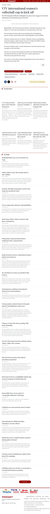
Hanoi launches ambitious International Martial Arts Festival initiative (14, 290)
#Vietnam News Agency (10, 77)
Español (37, 1)
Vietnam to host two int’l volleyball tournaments (9, 134)
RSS (43, 496)
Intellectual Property (30, 496)
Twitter (8, 81)
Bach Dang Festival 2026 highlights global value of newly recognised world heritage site (16, 378)
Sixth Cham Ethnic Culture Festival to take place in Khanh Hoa (15, 220)
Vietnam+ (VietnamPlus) (12, 1)
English (29, 1)
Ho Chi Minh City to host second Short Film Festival (15, 274)
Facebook (5, 81)
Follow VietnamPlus (34, 81)
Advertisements (43, 498)
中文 (40, 1)
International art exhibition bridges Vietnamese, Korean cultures (13, 422)
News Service (36, 498)
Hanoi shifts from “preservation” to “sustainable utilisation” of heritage (13, 394)
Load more (25, 482)
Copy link (15, 81)
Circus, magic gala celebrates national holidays (16, 205)
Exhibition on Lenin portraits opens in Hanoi (16, 407)
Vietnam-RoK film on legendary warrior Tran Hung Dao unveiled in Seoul (16, 190)
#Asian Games (23, 74)
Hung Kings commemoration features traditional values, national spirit (14, 240)
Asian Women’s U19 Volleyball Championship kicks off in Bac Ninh (40, 134)
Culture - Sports (6, 5)
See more (6, 154)
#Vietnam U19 (28, 71)
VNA (31, 498)
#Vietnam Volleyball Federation (11, 74)
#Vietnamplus (31, 74)
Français (33, 1)
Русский (44, 1)
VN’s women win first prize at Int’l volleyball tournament (8, 105)
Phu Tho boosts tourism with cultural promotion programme (13, 358)
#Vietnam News (40, 74)
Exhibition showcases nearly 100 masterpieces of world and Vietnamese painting (16, 469)
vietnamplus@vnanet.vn (32, 506)
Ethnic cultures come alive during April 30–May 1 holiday (15, 173)
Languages (26, 498)
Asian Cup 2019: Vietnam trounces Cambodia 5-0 (24, 104)
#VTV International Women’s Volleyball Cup (14, 71)
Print (12, 81)
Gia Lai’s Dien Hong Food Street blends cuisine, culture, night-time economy (17, 342)
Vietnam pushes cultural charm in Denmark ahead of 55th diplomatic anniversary (15, 305)
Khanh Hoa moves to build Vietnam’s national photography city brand (16, 439)
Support (46, 496)
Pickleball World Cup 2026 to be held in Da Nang (15, 159)
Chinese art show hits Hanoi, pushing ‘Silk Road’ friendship (15, 324)
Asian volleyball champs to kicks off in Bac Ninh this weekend (24, 134)
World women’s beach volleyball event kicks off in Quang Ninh (40, 105)
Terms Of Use (38, 496)
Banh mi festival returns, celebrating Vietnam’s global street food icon (16, 256)
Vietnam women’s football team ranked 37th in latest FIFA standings (16, 455)
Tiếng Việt (25, 1)
